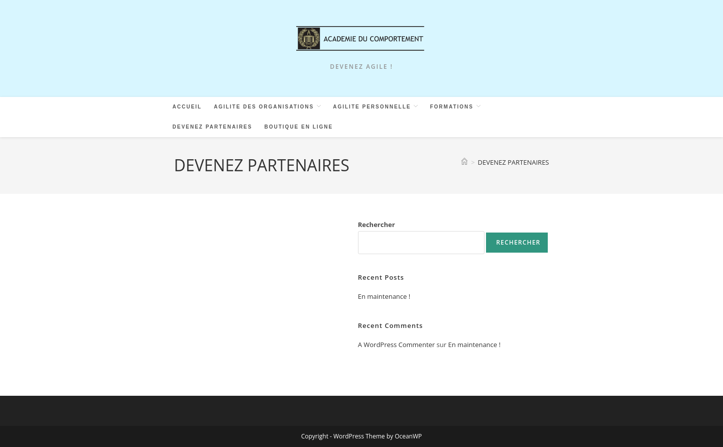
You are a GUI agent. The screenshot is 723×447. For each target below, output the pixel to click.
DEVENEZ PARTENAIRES (513, 162)
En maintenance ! (384, 296)
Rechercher (376, 224)
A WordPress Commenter (396, 344)
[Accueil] (464, 162)
